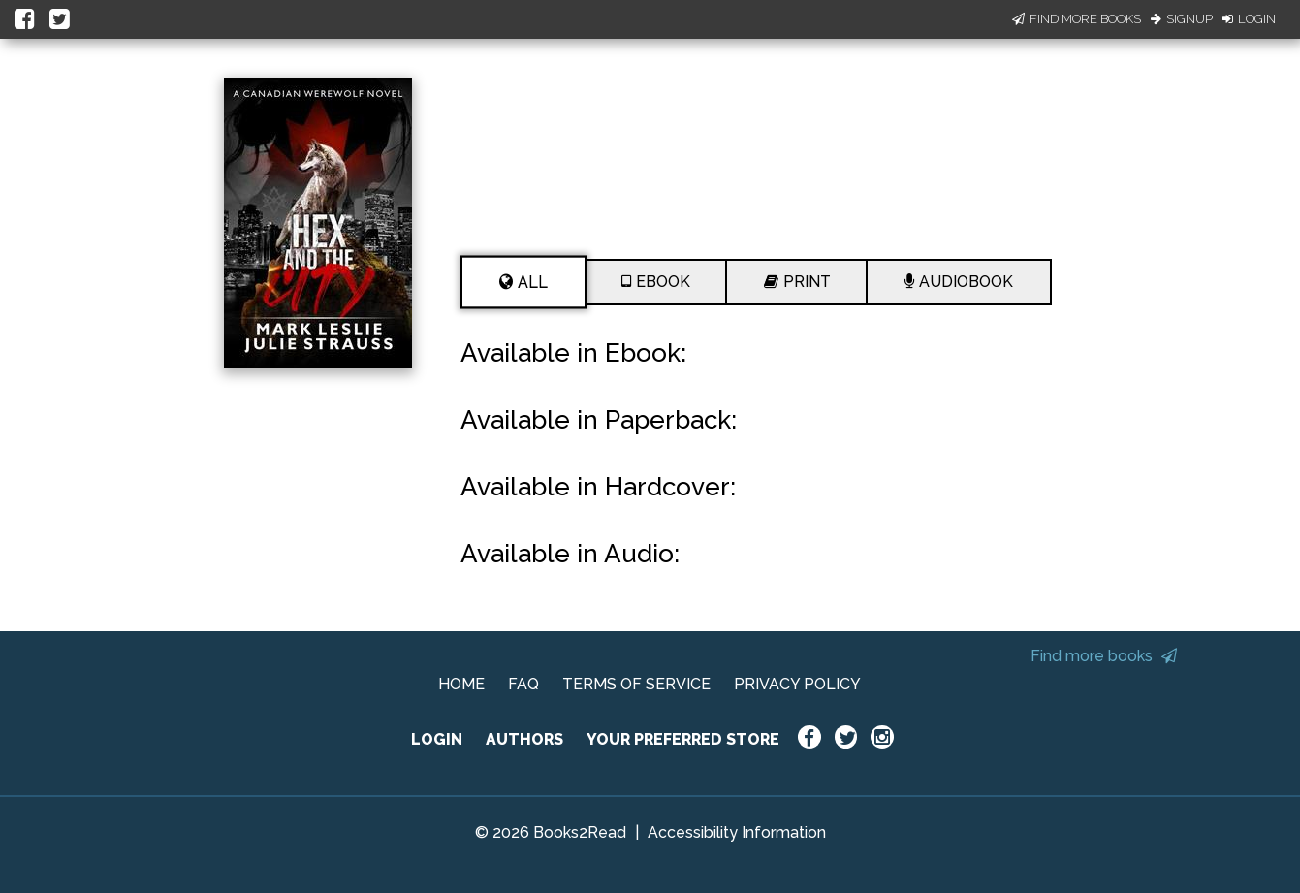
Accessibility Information (737, 832)
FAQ (523, 684)
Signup (1182, 19)
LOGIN (436, 739)
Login (1249, 19)
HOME (461, 684)
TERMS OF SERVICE (636, 684)
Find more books (1103, 656)
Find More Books (1076, 19)
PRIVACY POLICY (797, 684)
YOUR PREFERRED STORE (683, 739)
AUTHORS (524, 739)
